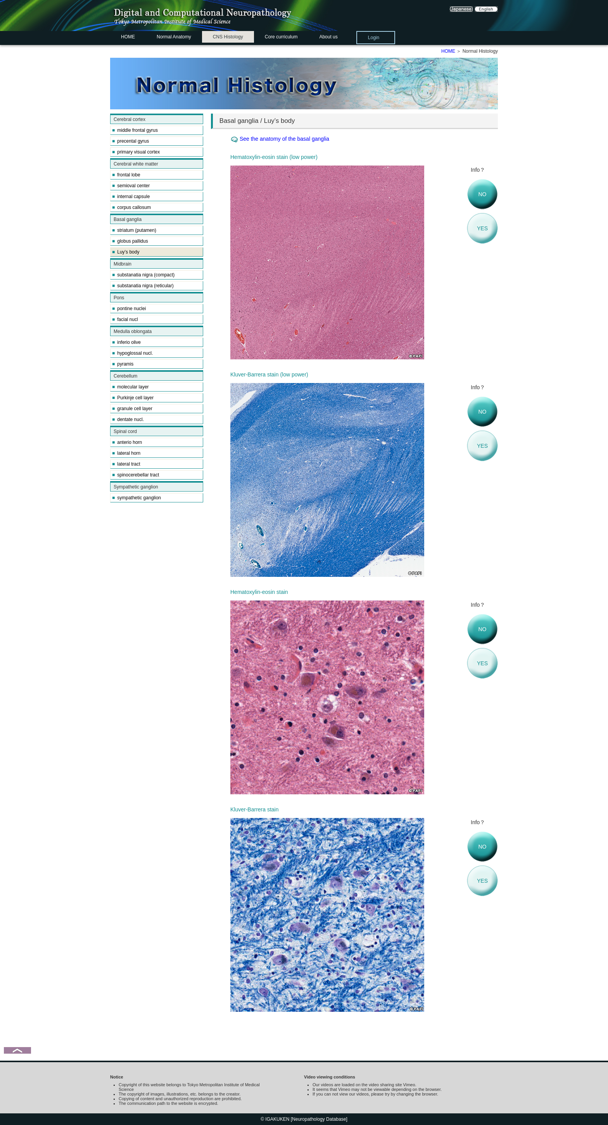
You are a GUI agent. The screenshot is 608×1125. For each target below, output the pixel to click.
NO (482, 194)
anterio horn (127, 442)
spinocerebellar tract (135, 475)
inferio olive (126, 342)
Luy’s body (125, 252)
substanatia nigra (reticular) (143, 285)
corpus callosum (131, 207)
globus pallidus (130, 241)
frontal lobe (126, 175)
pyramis (122, 364)
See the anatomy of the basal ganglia (284, 139)
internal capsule (131, 196)
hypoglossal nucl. (132, 353)
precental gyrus (130, 141)
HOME (128, 37)
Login (373, 37)
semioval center (131, 185)
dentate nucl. (128, 419)
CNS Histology (228, 37)
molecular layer (130, 387)
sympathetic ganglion (136, 497)
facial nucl (125, 319)
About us (328, 37)
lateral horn (126, 453)
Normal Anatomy (174, 37)
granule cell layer (132, 408)
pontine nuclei (129, 308)
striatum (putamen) (134, 230)
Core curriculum (281, 37)
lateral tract (126, 464)
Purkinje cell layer (133, 397)
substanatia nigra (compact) (143, 275)
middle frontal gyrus (135, 130)
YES (482, 228)
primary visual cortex (136, 152)
